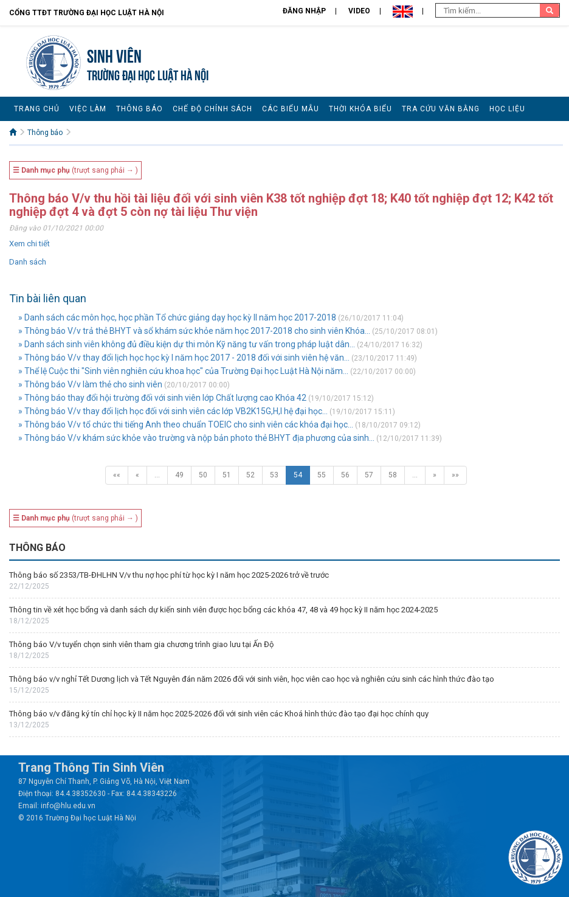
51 (226, 475)
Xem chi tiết (29, 243)
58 (392, 475)
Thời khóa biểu (360, 109)
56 (345, 475)
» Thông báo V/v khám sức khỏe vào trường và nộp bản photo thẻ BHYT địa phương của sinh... (196, 438)
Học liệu (507, 109)
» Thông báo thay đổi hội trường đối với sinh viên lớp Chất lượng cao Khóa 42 (162, 398)
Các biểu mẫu (290, 109)
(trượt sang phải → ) (75, 170)
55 (321, 475)
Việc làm (87, 109)
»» (455, 475)
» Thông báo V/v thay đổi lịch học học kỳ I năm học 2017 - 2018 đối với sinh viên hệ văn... (184, 357)
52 (250, 475)
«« (116, 475)
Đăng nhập (304, 11)
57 (369, 475)
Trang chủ (37, 109)
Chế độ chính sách (212, 109)
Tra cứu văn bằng (441, 109)
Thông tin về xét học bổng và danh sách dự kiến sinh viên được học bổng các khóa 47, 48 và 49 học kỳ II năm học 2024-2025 (223, 609)
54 (298, 475)
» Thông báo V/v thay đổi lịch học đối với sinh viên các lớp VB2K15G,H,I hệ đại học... (173, 411)
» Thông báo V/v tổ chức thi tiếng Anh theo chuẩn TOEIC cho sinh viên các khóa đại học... (185, 424)
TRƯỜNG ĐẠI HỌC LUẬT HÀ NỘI (148, 74)
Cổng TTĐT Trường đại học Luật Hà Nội (86, 13)
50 (203, 475)
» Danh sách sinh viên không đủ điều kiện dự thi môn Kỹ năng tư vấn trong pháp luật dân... (186, 344)
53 (274, 475)
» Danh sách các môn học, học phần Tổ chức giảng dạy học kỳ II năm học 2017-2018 (177, 317)
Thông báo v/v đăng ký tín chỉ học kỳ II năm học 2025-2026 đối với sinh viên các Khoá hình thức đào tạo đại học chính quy (219, 713)
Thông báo (139, 109)
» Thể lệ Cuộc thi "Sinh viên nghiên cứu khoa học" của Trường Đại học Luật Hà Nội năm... (183, 371)
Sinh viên (114, 54)
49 (179, 475)
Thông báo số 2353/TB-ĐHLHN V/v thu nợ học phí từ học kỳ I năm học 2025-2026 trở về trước (169, 575)
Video (359, 11)
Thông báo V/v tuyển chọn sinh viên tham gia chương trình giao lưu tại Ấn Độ (141, 644)
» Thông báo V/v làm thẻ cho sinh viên (90, 384)
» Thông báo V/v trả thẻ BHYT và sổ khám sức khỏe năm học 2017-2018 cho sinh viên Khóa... (194, 331)
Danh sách (27, 261)
